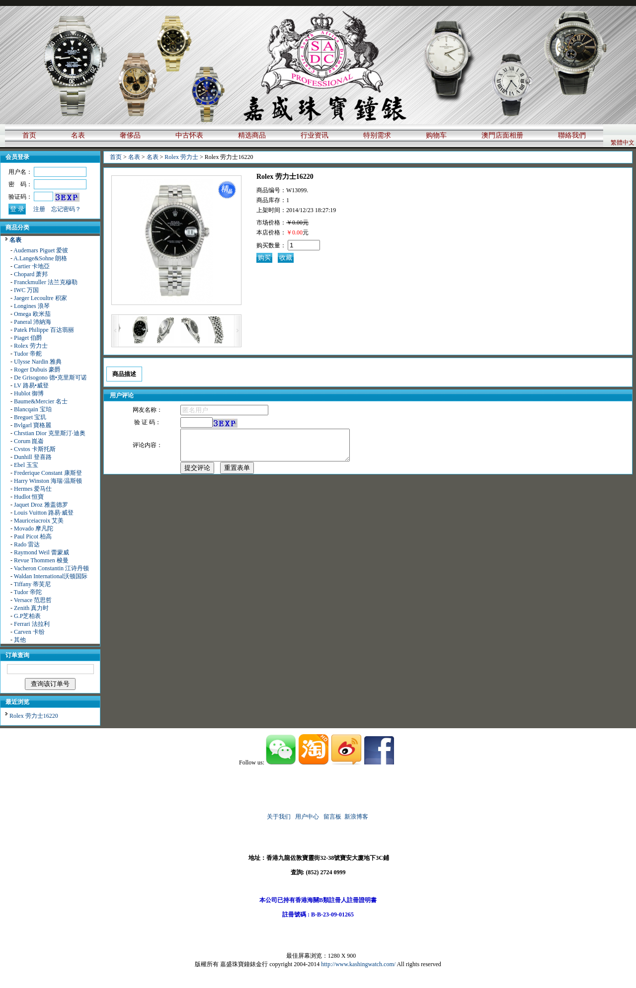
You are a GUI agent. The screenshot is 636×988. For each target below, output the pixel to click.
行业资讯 (314, 135)
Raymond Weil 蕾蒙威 (41, 552)
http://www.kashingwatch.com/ (358, 964)
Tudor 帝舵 (28, 353)
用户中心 (307, 816)
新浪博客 (357, 816)
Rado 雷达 (27, 544)
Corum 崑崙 (29, 441)
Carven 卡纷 (29, 631)
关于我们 (279, 816)
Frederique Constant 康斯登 (48, 472)
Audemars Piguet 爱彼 (40, 250)
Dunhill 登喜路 (33, 457)
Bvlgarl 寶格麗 (32, 425)
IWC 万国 (26, 290)
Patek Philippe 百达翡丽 (44, 329)
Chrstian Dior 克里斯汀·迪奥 (49, 433)
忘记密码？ (66, 209)
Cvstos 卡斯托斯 (35, 449)
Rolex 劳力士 (31, 345)
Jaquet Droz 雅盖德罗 (41, 504)
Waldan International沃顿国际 (51, 576)
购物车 (436, 135)
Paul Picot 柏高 (33, 536)
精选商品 (252, 135)
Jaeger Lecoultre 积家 (40, 298)
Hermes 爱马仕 (33, 488)
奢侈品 (130, 135)
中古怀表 (189, 135)
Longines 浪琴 (32, 306)
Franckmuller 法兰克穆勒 (46, 282)
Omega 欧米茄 (32, 313)
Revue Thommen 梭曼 (41, 560)
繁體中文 (623, 142)
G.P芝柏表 (27, 615)
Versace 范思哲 (33, 600)
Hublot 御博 (29, 393)
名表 (78, 135)
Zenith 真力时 (31, 608)
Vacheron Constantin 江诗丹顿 (51, 568)
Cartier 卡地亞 (32, 266)
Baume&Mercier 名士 (41, 401)
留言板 (332, 816)
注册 (39, 209)
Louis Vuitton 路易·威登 (44, 512)
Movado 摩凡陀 (33, 528)
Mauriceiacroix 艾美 (39, 520)
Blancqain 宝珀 (33, 409)
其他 (20, 639)
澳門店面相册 (502, 135)
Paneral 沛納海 (32, 321)
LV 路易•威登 (31, 385)
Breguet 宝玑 (30, 417)
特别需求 (377, 135)
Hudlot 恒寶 (29, 496)
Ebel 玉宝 (26, 464)
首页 (29, 135)
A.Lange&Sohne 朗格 (40, 258)
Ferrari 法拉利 (32, 623)
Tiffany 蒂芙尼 (32, 584)
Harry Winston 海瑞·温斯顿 (48, 480)
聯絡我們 (572, 135)
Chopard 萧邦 (31, 274)
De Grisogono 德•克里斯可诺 (50, 377)
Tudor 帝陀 (28, 592)
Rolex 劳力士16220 (33, 715)
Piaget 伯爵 (28, 337)
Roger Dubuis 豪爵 (37, 369)
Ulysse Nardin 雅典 (38, 361)
